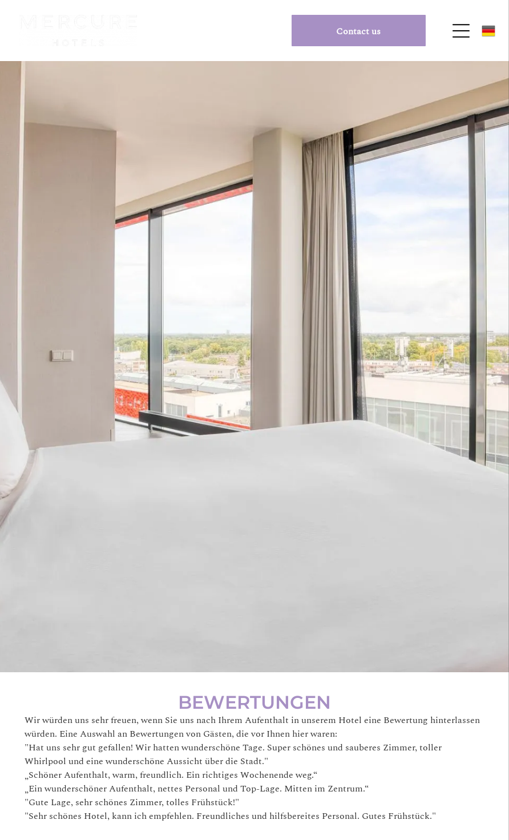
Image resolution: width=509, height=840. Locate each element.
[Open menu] (461, 30)
